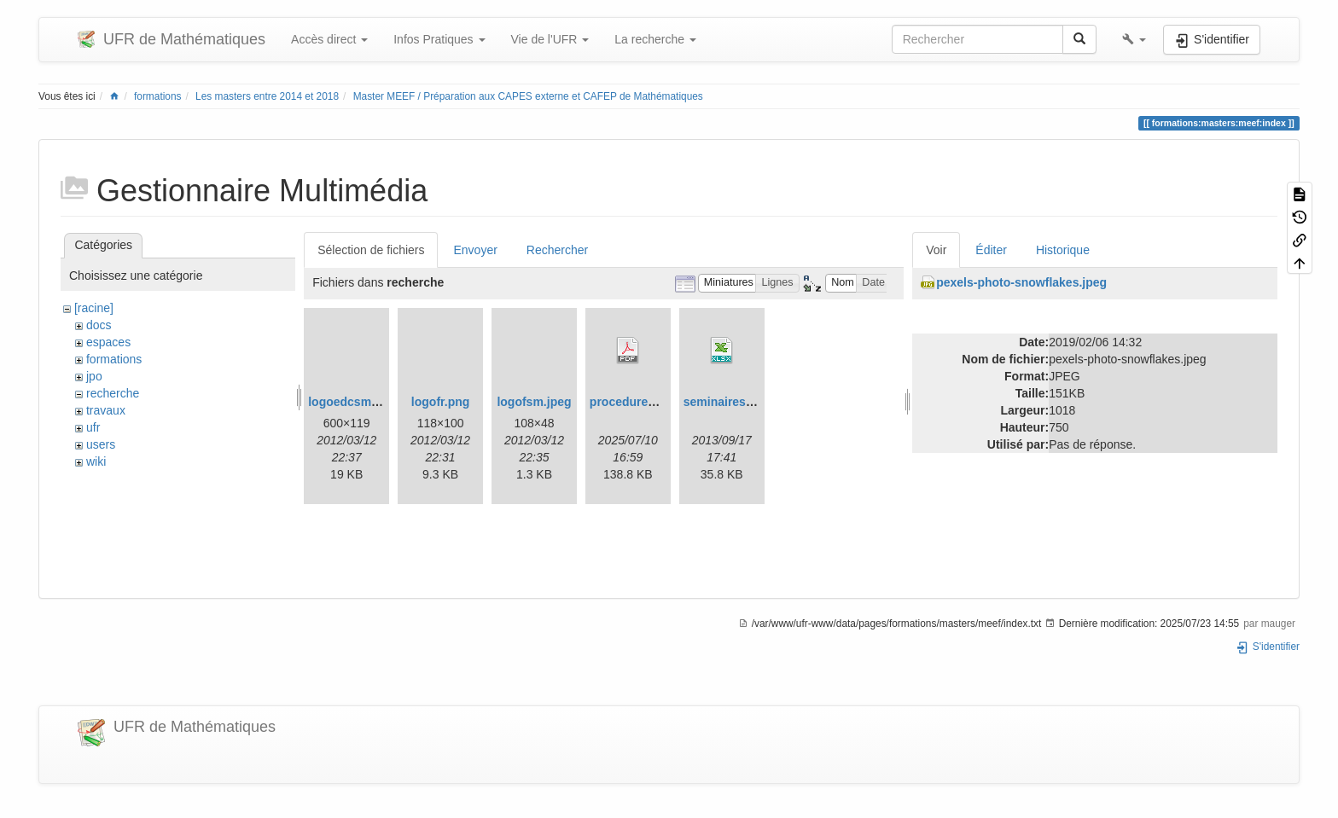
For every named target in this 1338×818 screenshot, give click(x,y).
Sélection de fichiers (370, 250)
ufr (93, 427)
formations (158, 96)
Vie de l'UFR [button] (550, 39)
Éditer (991, 250)
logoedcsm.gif (348, 402)
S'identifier (1268, 647)
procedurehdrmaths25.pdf (663, 402)
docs (99, 325)
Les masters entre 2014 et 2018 (267, 96)
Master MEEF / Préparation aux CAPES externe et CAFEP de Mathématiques (528, 96)
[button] (1134, 39)
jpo (94, 376)
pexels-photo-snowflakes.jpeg (1021, 282)
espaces (108, 342)
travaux (105, 410)
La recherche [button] (655, 39)
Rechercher (557, 250)
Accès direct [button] (329, 39)
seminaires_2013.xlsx (745, 402)
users (100, 444)
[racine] (93, 308)
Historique (1063, 250)
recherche (112, 393)
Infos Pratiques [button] (439, 39)
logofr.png (440, 402)
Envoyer (475, 250)
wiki (96, 461)
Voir (936, 250)
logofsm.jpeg (534, 402)
